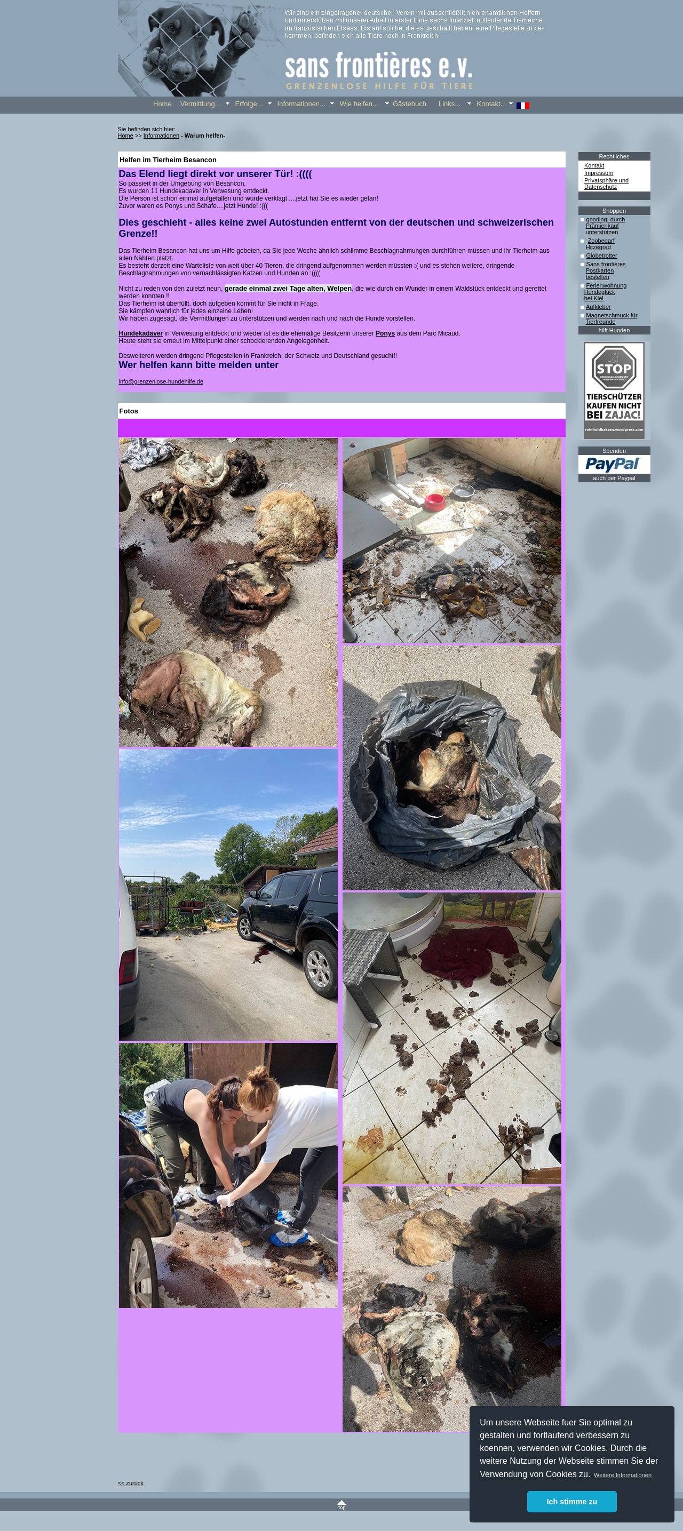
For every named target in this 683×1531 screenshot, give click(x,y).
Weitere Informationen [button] (623, 1475)
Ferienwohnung (606, 285)
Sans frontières (606, 264)
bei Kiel (593, 298)
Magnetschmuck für (612, 315)
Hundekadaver (141, 333)
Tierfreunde (601, 321)
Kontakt (594, 165)
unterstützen (602, 232)
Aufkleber (598, 307)
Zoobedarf (601, 240)
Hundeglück (599, 292)
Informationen (161, 135)
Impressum (598, 173)
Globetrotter (601, 255)
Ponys (385, 333)
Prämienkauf (602, 225)
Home (125, 135)
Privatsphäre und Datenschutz (606, 183)
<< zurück (131, 1483)
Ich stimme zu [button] (571, 1501)
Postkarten (600, 270)
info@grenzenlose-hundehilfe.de (161, 381)
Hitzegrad (598, 247)
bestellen (597, 277)
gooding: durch (605, 219)
